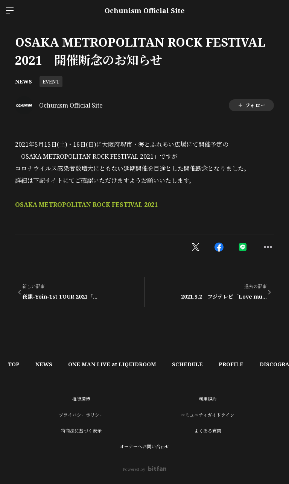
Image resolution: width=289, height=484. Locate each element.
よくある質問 (207, 431)
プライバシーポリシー (81, 415)
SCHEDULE (198, 364)
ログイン (277, 11)
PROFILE (244, 364)
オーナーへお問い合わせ (144, 446)
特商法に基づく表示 (81, 431)
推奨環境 (81, 399)
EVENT (51, 81)
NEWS (23, 81)
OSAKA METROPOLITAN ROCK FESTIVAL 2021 (86, 204)
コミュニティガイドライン (207, 415)
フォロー (251, 105)
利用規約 (208, 399)
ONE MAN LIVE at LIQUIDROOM (120, 364)
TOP (15, 364)
